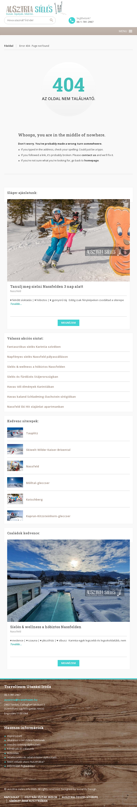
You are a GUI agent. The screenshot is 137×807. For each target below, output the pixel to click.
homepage (91, 160)
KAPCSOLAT (11, 797)
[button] (123, 31)
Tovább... (16, 304)
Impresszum (14, 736)
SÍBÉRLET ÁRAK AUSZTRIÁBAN (28, 801)
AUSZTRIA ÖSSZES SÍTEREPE (80, 797)
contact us (89, 155)
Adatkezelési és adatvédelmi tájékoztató (31, 757)
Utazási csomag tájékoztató (24, 744)
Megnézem (68, 322)
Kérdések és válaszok (20, 748)
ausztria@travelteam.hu (20, 700)
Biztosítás (13, 753)
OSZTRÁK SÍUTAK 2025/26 (40, 797)
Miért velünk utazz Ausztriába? (25, 761)
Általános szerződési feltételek (26, 740)
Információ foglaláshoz (21, 766)
